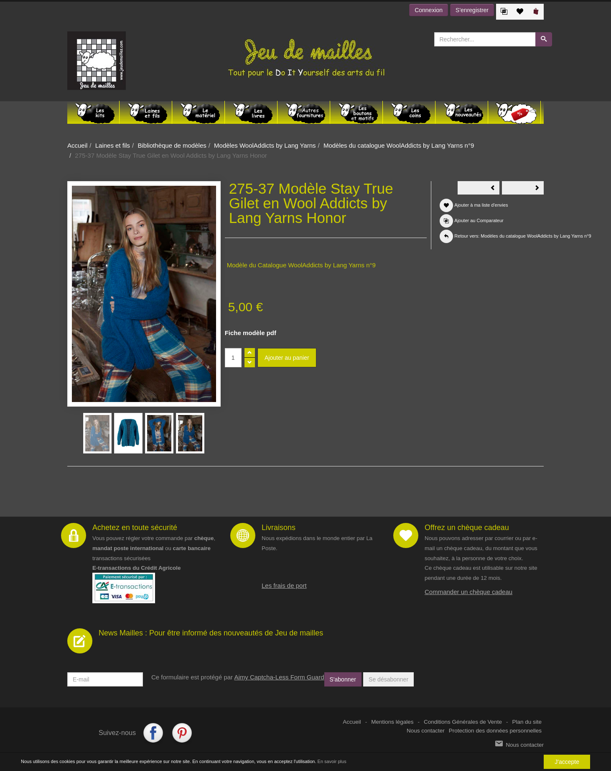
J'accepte (567, 761)
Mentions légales (392, 722)
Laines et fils (112, 145)
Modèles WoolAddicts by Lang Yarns (265, 145)
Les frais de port (284, 585)
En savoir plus (332, 761)
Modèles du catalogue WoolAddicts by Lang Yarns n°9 (398, 145)
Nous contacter (426, 730)
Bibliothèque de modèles (171, 145)
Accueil (77, 145)
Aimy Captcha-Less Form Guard (279, 677)
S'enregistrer (472, 10)
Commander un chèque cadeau (468, 591)
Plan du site (527, 722)
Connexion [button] (429, 10)
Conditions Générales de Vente (463, 722)
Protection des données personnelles (495, 730)
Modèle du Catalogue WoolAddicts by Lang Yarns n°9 (301, 265)
